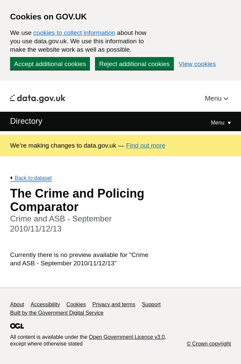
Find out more (145, 145)
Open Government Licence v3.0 (127, 337)
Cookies (76, 304)
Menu (214, 98)
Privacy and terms (113, 304)
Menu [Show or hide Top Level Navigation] (218, 122)
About (17, 304)
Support (151, 304)
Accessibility (45, 304)
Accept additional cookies (50, 63)
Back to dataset (33, 178)
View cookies (197, 64)
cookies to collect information (74, 32)
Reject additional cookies (134, 63)
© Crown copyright (209, 344)
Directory (26, 120)
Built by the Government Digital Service (56, 313)
